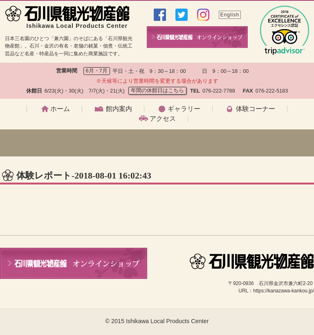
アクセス (163, 118)
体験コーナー (255, 109)
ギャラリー (184, 109)
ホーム (60, 109)
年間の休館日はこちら (157, 90)
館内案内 (119, 109)
